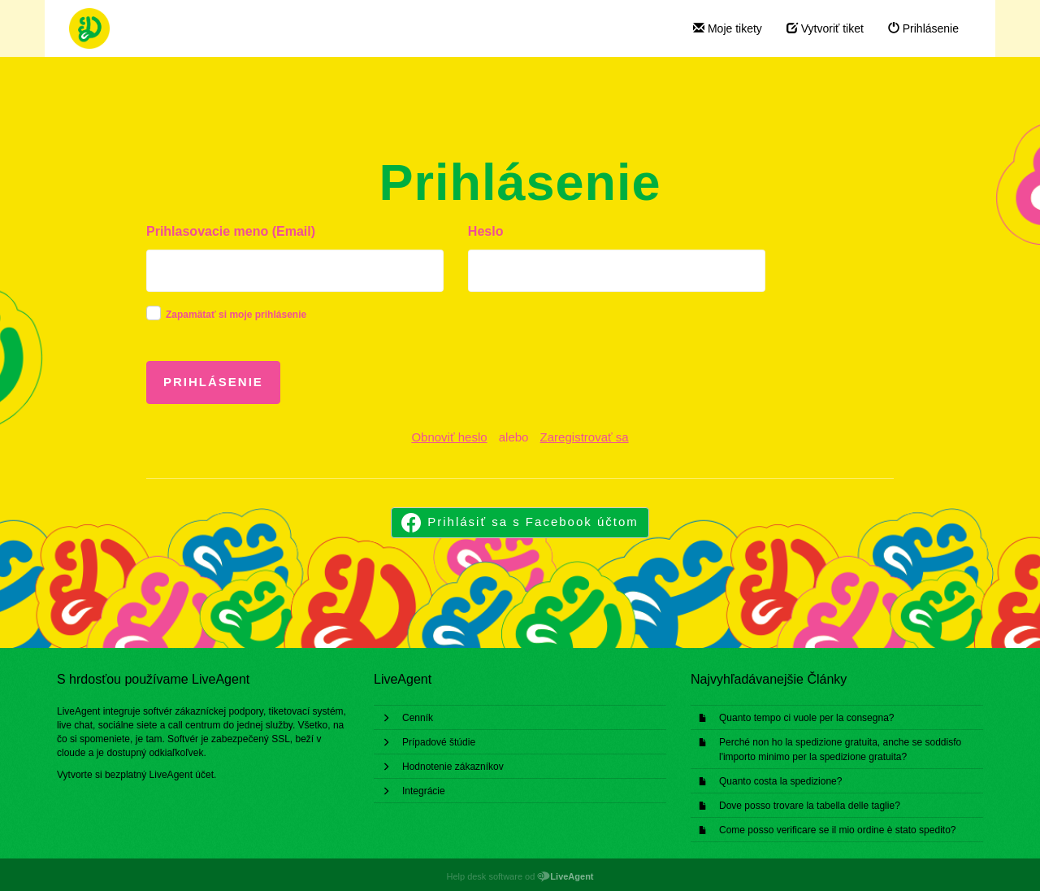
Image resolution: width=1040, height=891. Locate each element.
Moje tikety (727, 28)
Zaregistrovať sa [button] (584, 437)
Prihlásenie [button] (213, 382)
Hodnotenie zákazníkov (453, 766)
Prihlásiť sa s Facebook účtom (533, 521)
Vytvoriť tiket (825, 28)
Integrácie (423, 791)
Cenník (417, 718)
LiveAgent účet (182, 774)
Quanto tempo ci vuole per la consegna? (806, 718)
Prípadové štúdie (438, 742)
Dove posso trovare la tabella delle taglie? (809, 805)
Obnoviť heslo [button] (449, 437)
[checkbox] (153, 313)
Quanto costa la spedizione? (780, 781)
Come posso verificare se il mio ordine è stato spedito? (837, 830)
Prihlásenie (923, 28)
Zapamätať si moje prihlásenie (236, 314)
